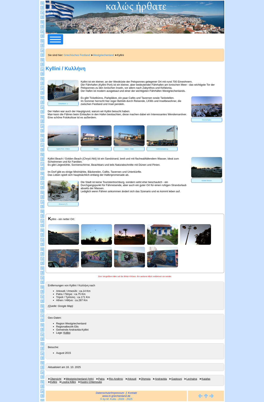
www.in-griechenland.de (116, 395)
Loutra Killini (68, 381)
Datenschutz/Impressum (110, 392)
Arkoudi (131, 378)
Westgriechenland (103, 55)
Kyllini (67, 332)
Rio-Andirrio (116, 378)
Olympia (146, 378)
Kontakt (132, 392)
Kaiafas (206, 378)
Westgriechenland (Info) (80, 378)
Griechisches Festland (77, 55)
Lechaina (191, 378)
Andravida (161, 378)
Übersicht (55, 378)
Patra (101, 378)
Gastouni (176, 378)
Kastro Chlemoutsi (91, 381)
